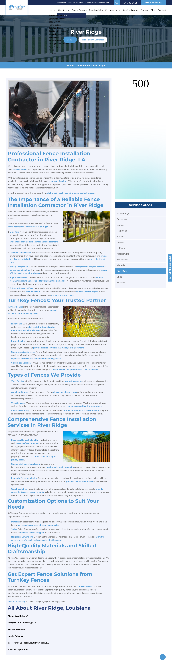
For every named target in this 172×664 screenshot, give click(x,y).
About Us (62, 10)
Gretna (120, 225)
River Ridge (122, 271)
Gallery (144, 10)
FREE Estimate (153, 2)
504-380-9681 (129, 3)
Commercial (111, 10)
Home (52, 10)
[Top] (163, 657)
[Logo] (16, 7)
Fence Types (78, 10)
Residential (95, 10)
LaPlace (121, 248)
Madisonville (123, 254)
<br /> (140, 138)
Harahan (121, 236)
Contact (162, 10)
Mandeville (122, 259)
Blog (153, 10)
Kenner (120, 242)
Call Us (70, 39)
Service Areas (129, 10)
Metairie (121, 265)
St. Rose (121, 282)
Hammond (122, 231)
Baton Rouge (123, 213)
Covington (122, 219)
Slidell (120, 277)
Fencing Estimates (93, 39)
